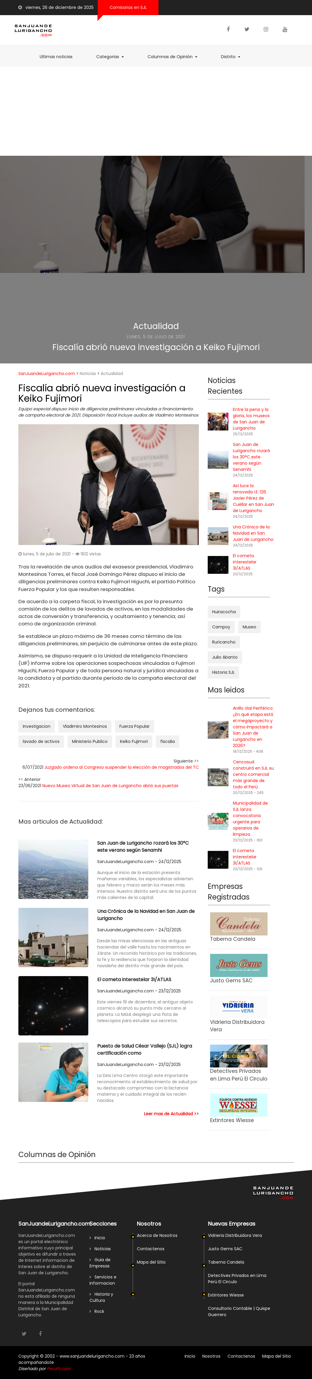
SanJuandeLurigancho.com (46, 373)
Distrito (233, 56)
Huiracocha (224, 612)
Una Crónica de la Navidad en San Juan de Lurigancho (146, 915)
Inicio (97, 1238)
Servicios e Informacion (102, 1280)
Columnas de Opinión (175, 56)
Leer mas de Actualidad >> (171, 1114)
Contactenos (150, 1249)
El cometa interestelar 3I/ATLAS (134, 979)
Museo (249, 627)
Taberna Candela (226, 1262)
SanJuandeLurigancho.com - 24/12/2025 (139, 862)
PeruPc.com (59, 1369)
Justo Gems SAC (225, 1249)
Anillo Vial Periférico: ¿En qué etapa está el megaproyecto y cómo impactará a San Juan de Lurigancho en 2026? (253, 727)
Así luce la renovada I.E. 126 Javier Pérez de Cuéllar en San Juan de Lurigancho (253, 498)
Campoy (221, 627)
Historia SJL (223, 672)
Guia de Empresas (100, 1263)
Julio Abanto (225, 657)
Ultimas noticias (59, 56)
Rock (96, 1311)
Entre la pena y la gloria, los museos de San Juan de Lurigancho (251, 418)
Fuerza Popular (134, 726)
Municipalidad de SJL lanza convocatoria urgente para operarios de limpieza (250, 818)
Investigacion (36, 726)
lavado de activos (41, 741)
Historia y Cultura (101, 1297)
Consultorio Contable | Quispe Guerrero (239, 1311)
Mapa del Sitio (151, 1262)
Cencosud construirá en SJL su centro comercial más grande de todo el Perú (253, 774)
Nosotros (211, 1356)
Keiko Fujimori (134, 741)
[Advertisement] (156, 111)
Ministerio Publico (90, 741)
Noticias (88, 373)
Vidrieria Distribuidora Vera (235, 1235)
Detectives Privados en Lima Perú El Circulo (237, 1278)
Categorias (113, 56)
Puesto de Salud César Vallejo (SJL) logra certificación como (144, 1050)
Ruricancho (224, 642)
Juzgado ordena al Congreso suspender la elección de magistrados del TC (121, 767)
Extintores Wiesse (226, 1295)
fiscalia (167, 741)
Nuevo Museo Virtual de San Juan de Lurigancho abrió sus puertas (110, 786)
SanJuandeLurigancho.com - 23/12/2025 (139, 991)
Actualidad (156, 326)
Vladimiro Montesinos (85, 726)
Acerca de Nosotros (157, 1235)
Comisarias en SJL (128, 7)
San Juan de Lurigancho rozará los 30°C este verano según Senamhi (143, 847)
